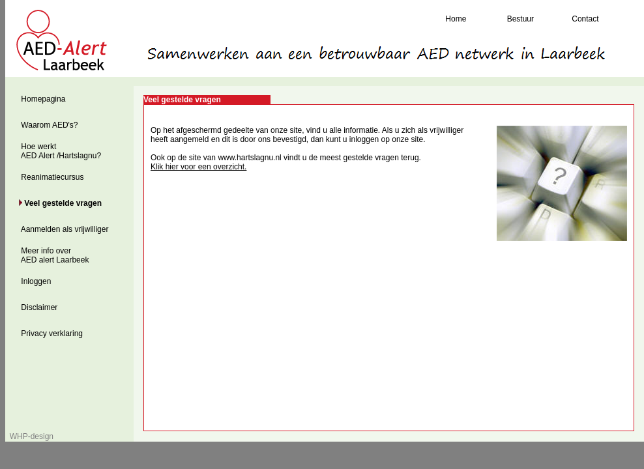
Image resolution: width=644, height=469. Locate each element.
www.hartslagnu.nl (249, 157)
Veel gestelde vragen (62, 203)
